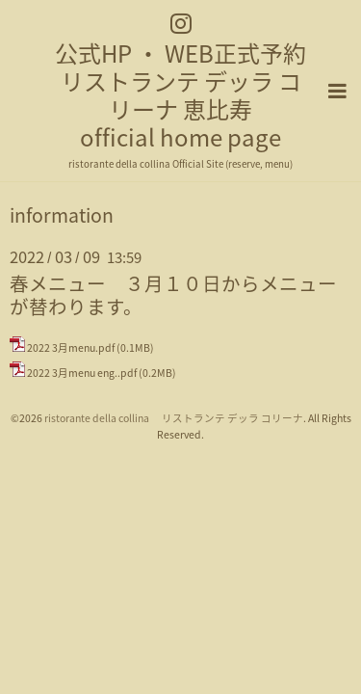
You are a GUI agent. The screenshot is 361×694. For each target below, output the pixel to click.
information (62, 214)
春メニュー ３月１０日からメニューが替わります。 (173, 293)
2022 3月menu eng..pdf (82, 371)
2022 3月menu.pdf (71, 346)
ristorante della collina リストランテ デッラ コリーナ (173, 417)
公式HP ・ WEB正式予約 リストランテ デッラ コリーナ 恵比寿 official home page (180, 94)
